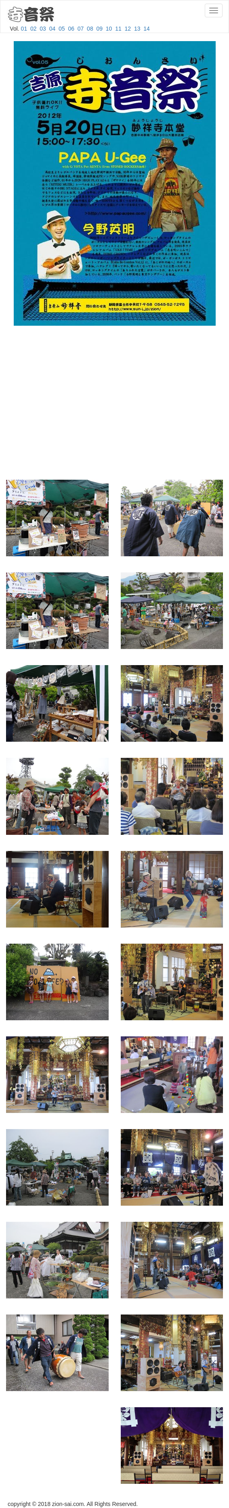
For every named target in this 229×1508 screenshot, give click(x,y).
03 (43, 28)
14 (146, 28)
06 (71, 28)
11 (118, 28)
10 (109, 28)
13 (137, 28)
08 (90, 28)
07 (81, 28)
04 (52, 28)
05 (62, 28)
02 (33, 28)
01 (24, 28)
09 (99, 28)
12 (128, 28)
